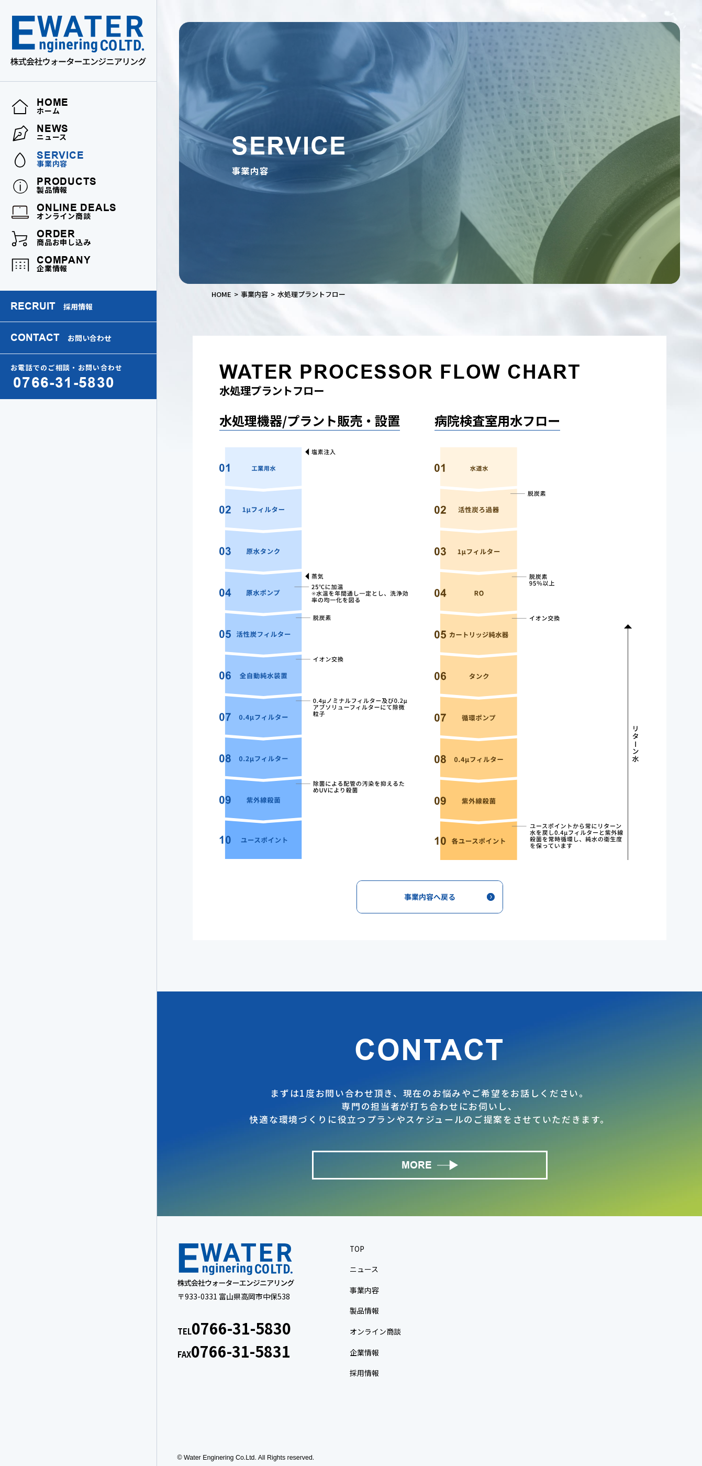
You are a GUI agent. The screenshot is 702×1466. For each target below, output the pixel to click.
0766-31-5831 (241, 1351)
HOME (221, 294)
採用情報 (364, 1373)
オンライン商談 (375, 1331)
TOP (357, 1248)
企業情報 (364, 1352)
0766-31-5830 (241, 1328)
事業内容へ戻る (429, 896)
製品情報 (364, 1310)
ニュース (364, 1269)
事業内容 (254, 294)
